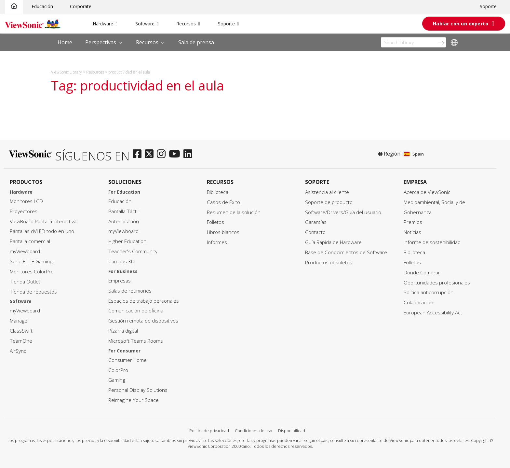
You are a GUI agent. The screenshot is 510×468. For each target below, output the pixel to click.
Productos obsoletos (328, 262)
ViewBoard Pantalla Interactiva (43, 221)
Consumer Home (127, 360)
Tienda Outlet (25, 281)
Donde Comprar (422, 272)
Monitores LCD (26, 201)
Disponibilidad (291, 431)
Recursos (186, 24)
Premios (413, 222)
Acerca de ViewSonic (427, 192)
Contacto (315, 232)
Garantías (316, 222)
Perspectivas (101, 42)
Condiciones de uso (253, 431)
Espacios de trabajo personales (143, 300)
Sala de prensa (196, 42)
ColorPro (118, 370)
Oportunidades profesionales (437, 282)
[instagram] (163, 154)
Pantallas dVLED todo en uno (42, 231)
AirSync (18, 351)
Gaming (116, 380)
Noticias (412, 232)
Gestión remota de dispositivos (143, 320)
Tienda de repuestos (33, 291)
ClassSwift (21, 330)
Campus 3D (121, 261)
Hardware (103, 24)
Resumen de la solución (234, 212)
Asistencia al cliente (327, 192)
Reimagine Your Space (133, 400)
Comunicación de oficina (135, 310)
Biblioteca (217, 192)
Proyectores (23, 211)
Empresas (119, 280)
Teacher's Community (132, 251)
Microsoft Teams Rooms (135, 340)
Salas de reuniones (130, 290)
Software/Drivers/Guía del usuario (343, 212)
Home (65, 42)
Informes (217, 242)
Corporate (80, 6)
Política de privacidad (209, 431)
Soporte (488, 6)
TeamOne (21, 340)
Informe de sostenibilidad (432, 242)
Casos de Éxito (223, 202)
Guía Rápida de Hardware (333, 242)
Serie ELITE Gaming (31, 261)
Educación (42, 6)
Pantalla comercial (30, 241)
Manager (19, 320)
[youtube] (176, 154)
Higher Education (127, 241)
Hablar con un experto (461, 24)
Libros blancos (223, 232)
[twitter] (151, 154)
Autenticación (123, 221)
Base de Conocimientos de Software (346, 252)
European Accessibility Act (433, 312)
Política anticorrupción (428, 292)
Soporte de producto (329, 202)
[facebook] (139, 154)
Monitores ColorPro (32, 271)
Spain (414, 154)
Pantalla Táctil (123, 211)
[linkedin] (189, 154)
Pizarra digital (123, 330)
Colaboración (418, 302)
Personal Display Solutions (138, 390)
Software (144, 24)
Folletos (215, 222)
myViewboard (25, 251)
